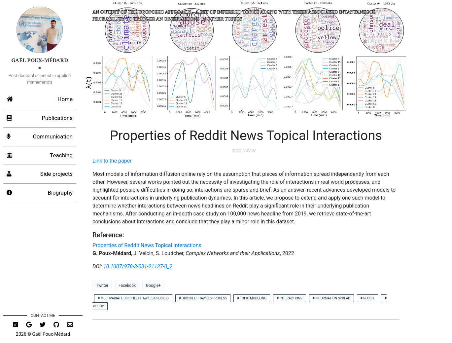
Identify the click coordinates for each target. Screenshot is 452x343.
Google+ (153, 285)
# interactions (289, 298)
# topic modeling (251, 298)
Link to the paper (112, 161)
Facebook (127, 285)
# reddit (367, 298)
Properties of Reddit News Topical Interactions (146, 245)
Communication (40, 137)
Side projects (40, 174)
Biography (40, 193)
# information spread (331, 298)
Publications (40, 118)
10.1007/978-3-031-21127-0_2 (137, 266)
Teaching (40, 155)
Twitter (102, 285)
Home (40, 99)
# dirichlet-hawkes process (203, 298)
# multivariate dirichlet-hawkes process (133, 298)
